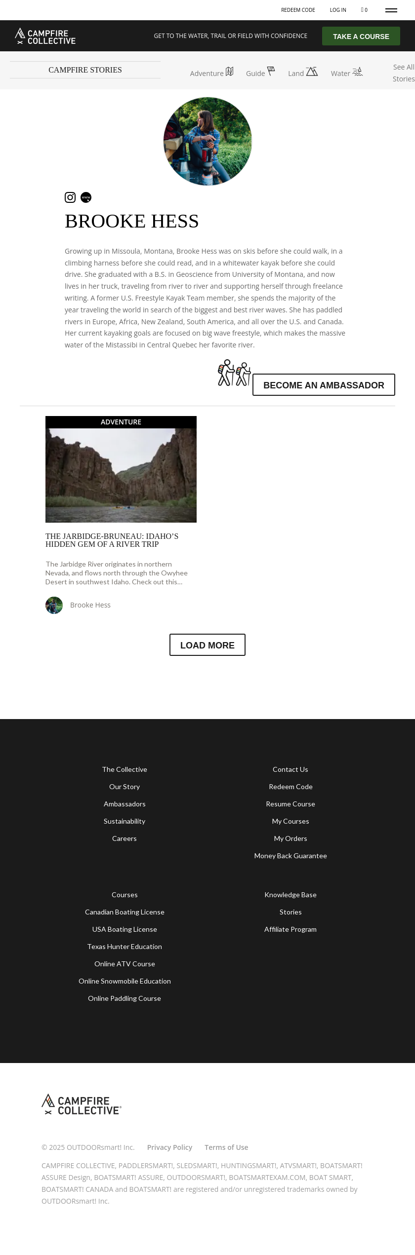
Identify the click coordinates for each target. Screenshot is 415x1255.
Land (303, 73)
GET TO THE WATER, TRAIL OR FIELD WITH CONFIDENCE (231, 36)
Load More (207, 645)
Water (347, 73)
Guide (260, 73)
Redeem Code (298, 9)
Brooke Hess (132, 221)
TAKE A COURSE (361, 36)
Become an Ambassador (323, 385)
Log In (338, 9)
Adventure (211, 73)
